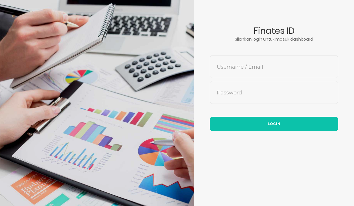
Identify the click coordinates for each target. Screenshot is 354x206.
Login (274, 124)
